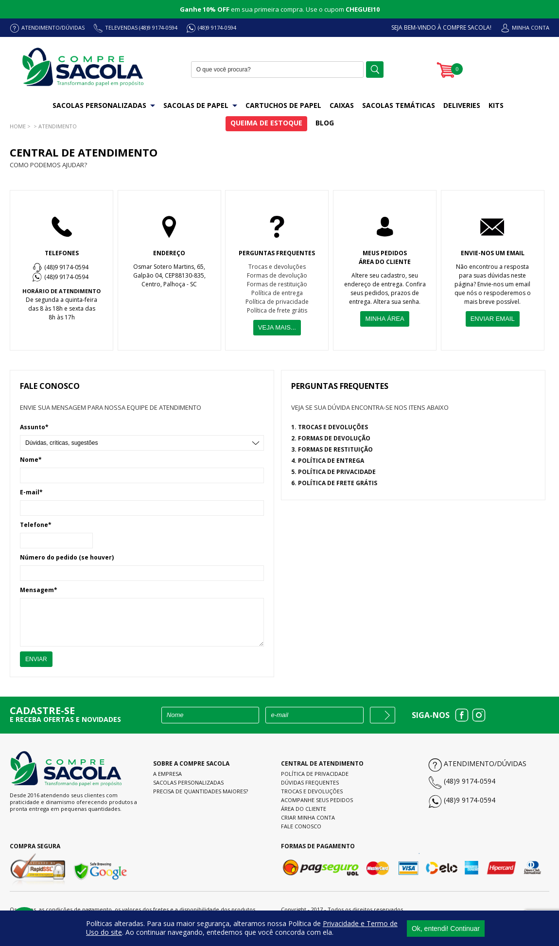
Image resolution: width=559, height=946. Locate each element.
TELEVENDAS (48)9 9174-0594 (141, 27)
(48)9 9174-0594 (217, 27)
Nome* (31, 459)
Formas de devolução (277, 275)
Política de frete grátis (277, 310)
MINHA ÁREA (384, 318)
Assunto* (34, 427)
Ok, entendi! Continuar (446, 928)
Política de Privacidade (315, 773)
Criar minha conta (308, 817)
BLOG (324, 122)
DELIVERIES (461, 105)
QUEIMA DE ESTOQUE (266, 122)
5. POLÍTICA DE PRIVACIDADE (333, 472)
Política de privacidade (277, 302)
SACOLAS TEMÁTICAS (398, 105)
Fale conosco (301, 826)
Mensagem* (38, 590)
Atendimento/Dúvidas (485, 763)
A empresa (167, 773)
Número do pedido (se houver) (67, 557)
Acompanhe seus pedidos (317, 800)
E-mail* (31, 492)
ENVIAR (36, 659)
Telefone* (36, 525)
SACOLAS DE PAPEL (200, 105)
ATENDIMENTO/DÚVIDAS (53, 27)
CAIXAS (342, 105)
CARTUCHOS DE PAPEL (283, 105)
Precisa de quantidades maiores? (200, 791)
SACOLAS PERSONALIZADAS (103, 105)
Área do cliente (303, 808)
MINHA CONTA (530, 27)
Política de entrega (277, 293)
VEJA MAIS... (277, 327)
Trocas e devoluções (277, 267)
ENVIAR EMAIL (493, 318)
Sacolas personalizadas (188, 782)
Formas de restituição (277, 284)
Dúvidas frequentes (310, 782)
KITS (496, 105)
